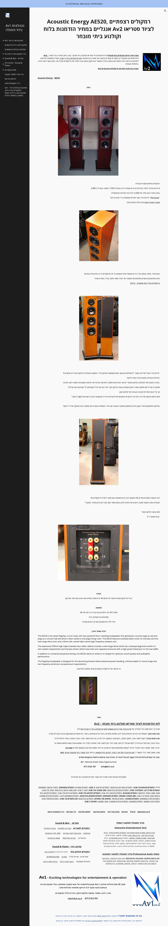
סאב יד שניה (83, 790)
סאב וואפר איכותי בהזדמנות (66, 790)
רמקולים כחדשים (103, 787)
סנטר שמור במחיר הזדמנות (149, 793)
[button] (165, 11)
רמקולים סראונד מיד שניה (111, 793)
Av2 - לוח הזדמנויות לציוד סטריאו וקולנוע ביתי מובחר (127, 724)
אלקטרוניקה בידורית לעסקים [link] (16, 45)
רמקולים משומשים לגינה (69, 795)
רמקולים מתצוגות (136, 801)
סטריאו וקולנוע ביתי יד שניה (71, 58)
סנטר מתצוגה (103, 801)
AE (80, 396)
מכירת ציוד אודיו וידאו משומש (119, 729)
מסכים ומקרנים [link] (10, 70)
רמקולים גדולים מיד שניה (68, 793)
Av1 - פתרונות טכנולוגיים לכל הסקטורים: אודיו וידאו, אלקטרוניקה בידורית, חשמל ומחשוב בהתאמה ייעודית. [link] (16, 91)
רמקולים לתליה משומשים (150, 798)
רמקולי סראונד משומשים (48, 787)
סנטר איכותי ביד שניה (145, 795)
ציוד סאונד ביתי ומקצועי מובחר (76, 752)
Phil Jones (154, 197)
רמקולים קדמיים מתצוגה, (119, 801)
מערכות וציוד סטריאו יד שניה (123, 752)
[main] (99, 29)
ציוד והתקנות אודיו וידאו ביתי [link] (15, 54)
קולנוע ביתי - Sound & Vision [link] (13, 64)
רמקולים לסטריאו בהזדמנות (122, 787)
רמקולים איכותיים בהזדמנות (118, 790)
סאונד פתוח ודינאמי (152, 202)
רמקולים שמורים (81, 787)
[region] (84, 4)
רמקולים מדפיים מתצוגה (49, 795)
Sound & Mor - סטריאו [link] (14, 58)
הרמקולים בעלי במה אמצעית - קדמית (145, 283)
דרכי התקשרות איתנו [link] (12, 83)
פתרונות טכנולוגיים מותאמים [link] (15, 49)
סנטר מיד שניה (48, 790)
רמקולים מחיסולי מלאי (50, 798)
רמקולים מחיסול (118, 798)
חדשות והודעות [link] (10, 79)
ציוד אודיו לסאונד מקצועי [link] (14, 74)
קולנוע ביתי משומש (103, 752)
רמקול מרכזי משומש (152, 801)
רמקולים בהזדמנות (86, 798)
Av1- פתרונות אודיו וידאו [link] (14, 40)
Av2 (82, 729)
